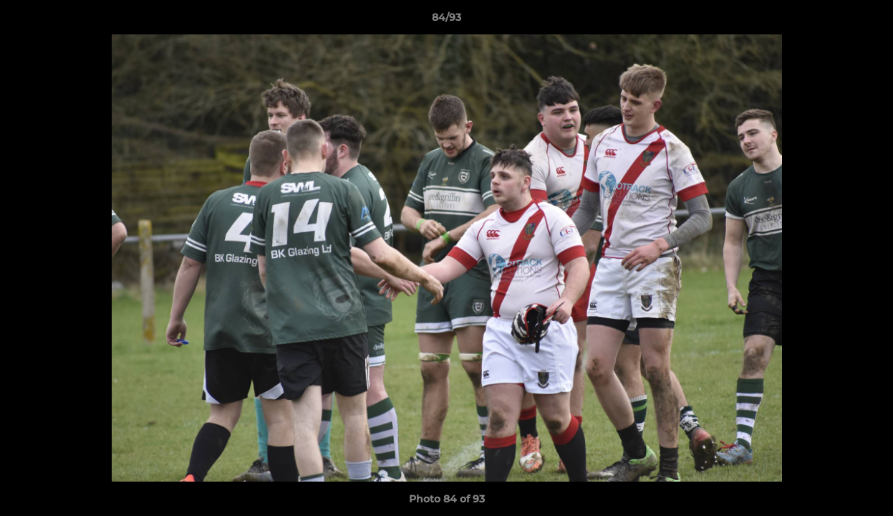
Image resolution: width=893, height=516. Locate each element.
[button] (867, 20)
